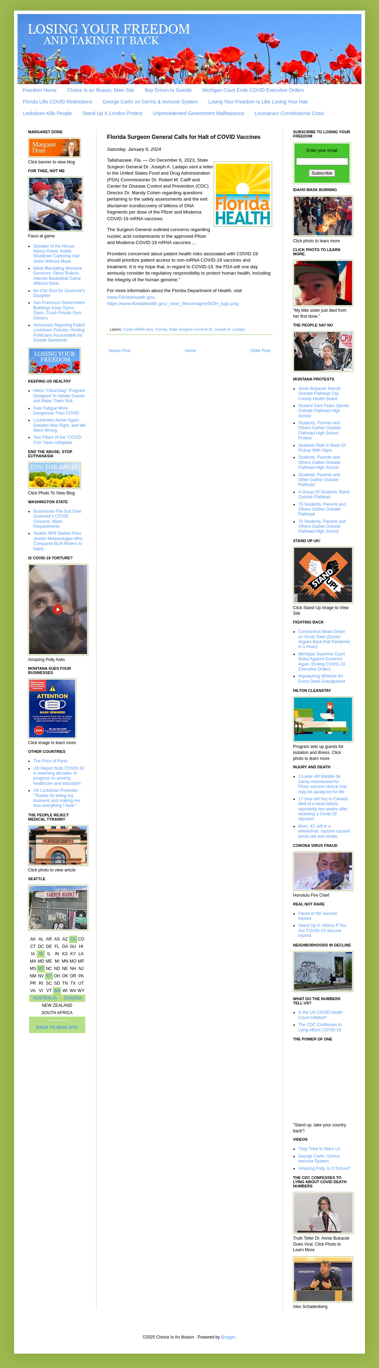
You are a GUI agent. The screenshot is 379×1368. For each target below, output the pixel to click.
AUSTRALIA (45, 998)
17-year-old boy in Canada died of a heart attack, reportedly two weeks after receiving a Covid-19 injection (323, 809)
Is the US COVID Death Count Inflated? (320, 1015)
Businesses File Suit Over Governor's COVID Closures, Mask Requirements (57, 519)
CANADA (73, 998)
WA (57, 990)
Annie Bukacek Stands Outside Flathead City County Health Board (319, 393)
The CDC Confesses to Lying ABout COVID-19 (319, 1027)
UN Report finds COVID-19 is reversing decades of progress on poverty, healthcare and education (58, 776)
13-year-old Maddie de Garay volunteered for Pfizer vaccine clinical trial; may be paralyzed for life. (322, 784)
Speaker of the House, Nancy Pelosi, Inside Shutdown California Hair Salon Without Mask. (56, 254)
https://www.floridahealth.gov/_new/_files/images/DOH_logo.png (173, 303)
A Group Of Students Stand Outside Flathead (323, 494)
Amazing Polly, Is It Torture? (324, 1168)
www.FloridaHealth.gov (130, 297)
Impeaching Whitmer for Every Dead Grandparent (321, 678)
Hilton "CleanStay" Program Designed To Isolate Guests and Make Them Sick (59, 395)
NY (49, 975)
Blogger (228, 1337)
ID (41, 953)
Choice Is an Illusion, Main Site (100, 90)
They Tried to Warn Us (319, 1148)
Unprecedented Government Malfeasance (198, 113)
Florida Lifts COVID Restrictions (57, 102)
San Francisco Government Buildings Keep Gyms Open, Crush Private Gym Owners (59, 310)
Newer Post (120, 350)
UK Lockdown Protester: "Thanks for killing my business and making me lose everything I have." (56, 798)
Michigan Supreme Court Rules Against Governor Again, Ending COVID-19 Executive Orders (321, 662)
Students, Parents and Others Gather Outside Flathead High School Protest (319, 430)
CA (73, 939)
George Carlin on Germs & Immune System (150, 102)
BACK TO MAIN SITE (57, 1027)
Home (190, 350)
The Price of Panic (50, 761)
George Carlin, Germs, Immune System (319, 1159)
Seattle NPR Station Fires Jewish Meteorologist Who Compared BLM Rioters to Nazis (57, 541)
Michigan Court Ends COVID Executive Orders (253, 90)
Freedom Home (39, 90)
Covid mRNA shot (138, 329)
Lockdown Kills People (47, 113)
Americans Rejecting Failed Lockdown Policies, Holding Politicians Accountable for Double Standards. (59, 333)
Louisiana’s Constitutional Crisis (289, 113)
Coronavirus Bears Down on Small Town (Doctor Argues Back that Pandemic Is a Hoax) (324, 639)
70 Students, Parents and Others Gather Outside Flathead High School (322, 526)
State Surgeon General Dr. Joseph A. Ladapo (207, 329)
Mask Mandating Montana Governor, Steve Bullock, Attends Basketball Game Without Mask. (57, 276)
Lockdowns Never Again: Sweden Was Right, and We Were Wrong (59, 425)
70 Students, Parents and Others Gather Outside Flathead (322, 509)
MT (41, 968)
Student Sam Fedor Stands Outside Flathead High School (323, 410)
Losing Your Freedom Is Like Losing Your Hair (258, 102)
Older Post (260, 350)
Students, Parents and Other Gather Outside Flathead (319, 479)
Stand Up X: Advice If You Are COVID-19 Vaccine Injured (322, 930)
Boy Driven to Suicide (168, 90)
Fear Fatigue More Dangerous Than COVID (56, 411)
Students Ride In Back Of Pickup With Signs (322, 448)
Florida (161, 329)
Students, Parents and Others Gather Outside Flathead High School (319, 462)
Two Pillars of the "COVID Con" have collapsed (57, 440)
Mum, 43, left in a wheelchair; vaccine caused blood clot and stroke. (324, 831)
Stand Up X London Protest (112, 113)
